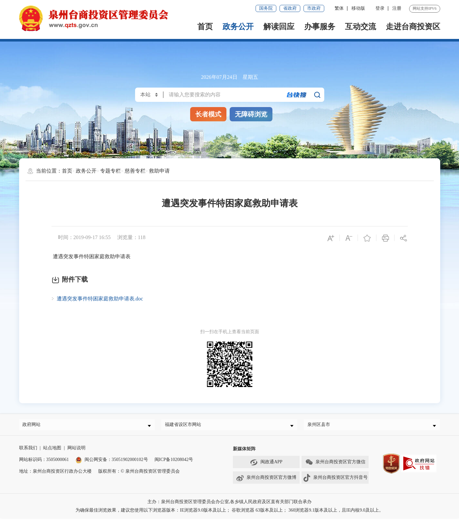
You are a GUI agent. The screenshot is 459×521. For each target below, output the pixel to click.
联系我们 (28, 450)
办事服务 (319, 26)
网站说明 (76, 450)
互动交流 (360, 26)
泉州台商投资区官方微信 (335, 465)
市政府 (314, 8)
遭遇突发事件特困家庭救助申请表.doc (100, 298)
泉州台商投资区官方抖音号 (335, 480)
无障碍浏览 (251, 114)
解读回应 (278, 26)
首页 (205, 26)
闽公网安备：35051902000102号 (111, 462)
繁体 (339, 8)
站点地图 (52, 450)
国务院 (266, 8)
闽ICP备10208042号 (174, 462)
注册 (396, 8)
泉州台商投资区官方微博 (266, 480)
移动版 (358, 8)
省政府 (290, 8)
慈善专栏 (135, 171)
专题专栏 (110, 171)
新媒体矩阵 (244, 451)
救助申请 (159, 171)
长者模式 (208, 114)
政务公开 (238, 26)
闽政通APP (266, 465)
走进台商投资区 (413, 26)
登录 (379, 8)
